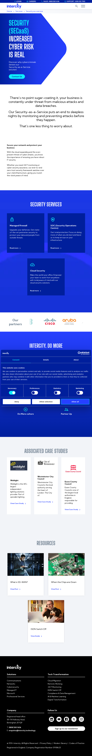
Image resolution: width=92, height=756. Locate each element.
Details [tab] (46, 360)
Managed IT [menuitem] (12, 686)
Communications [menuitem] (14, 676)
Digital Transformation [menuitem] (57, 695)
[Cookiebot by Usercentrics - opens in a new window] (79, 353)
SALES (50, 1)
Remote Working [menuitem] (55, 679)
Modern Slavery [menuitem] (60, 739)
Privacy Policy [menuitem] (45, 739)
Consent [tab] (15, 360)
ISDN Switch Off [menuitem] (54, 686)
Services (19, 11)
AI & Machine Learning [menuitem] (57, 692)
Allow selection (46, 402)
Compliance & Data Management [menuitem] (61, 689)
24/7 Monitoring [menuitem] (54, 682)
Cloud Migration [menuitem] (54, 676)
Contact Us (17, 76)
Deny (17, 402)
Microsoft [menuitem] (11, 689)
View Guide (35, 632)
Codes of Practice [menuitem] (76, 739)
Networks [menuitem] (11, 679)
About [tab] (76, 360)
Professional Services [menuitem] (16, 692)
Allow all (75, 402)
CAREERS (31, 1)
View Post (14, 585)
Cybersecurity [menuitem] (13, 682)
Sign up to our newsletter (66, 725)
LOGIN (17, 1)
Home (9, 11)
